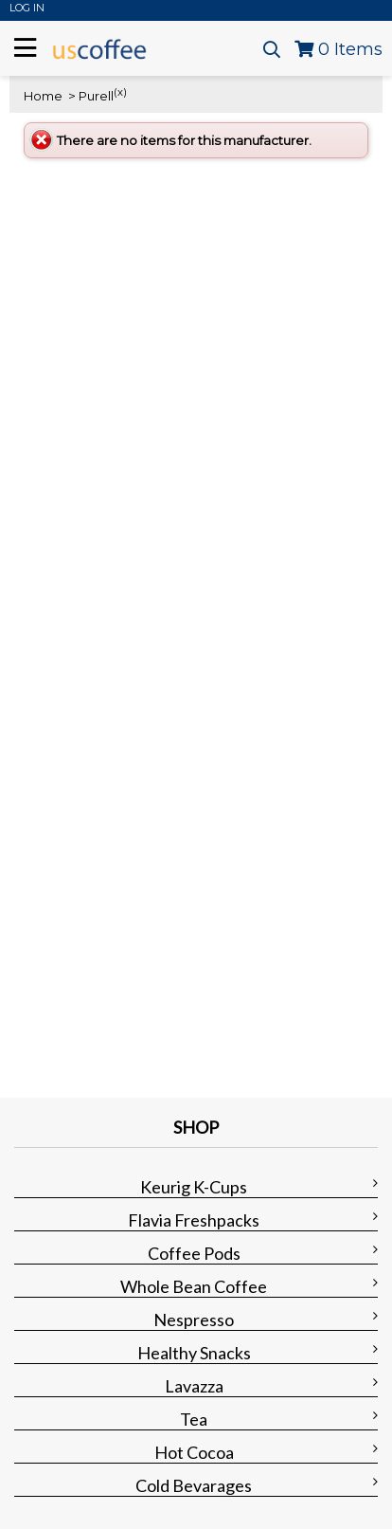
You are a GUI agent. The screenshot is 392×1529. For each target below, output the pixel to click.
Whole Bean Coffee (193, 1286)
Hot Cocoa (194, 1452)
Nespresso (193, 1319)
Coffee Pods (194, 1253)
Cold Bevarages (193, 1485)
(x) (120, 92)
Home (43, 95)
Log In (27, 7)
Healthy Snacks (194, 1352)
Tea (193, 1419)
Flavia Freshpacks (193, 1220)
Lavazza (194, 1385)
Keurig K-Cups (193, 1186)
